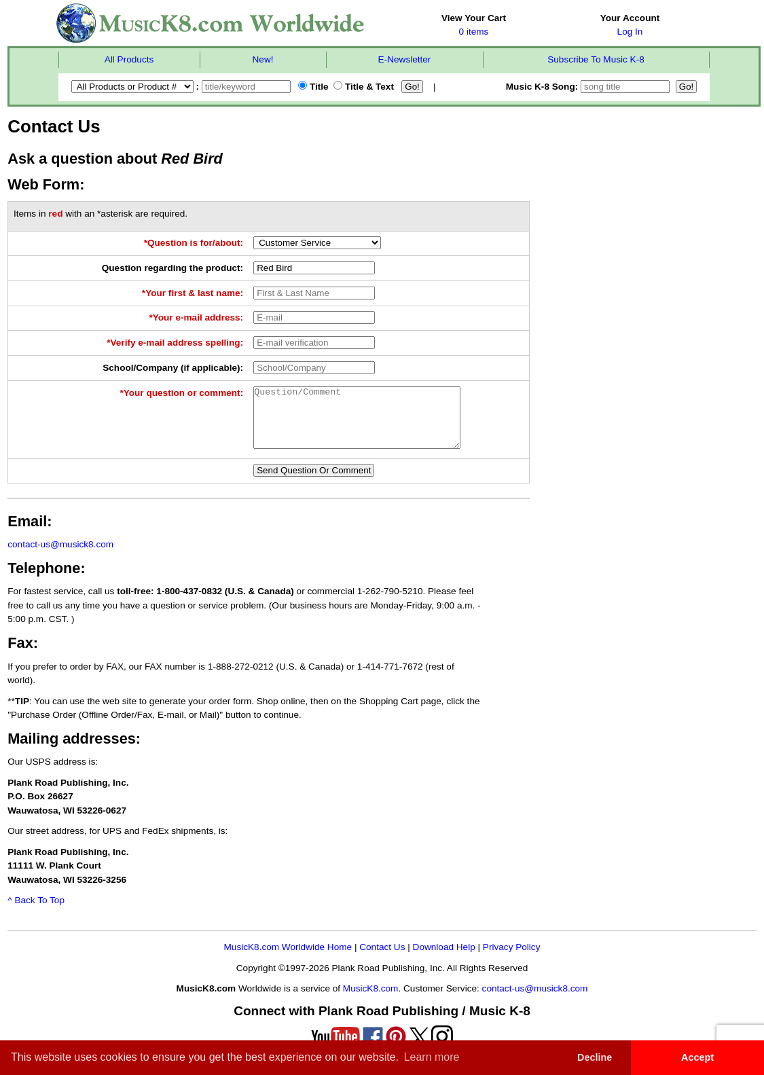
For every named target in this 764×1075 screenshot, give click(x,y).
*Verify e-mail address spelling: (175, 343)
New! (263, 59)
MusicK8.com (371, 1001)
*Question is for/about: (194, 243)
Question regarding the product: (172, 268)
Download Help (444, 959)
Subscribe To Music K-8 (595, 59)
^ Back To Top (36, 912)
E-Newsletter (404, 59)
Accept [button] (697, 1057)
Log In (630, 31)
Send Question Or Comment (314, 482)
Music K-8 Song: (589, 86)
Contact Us (382, 959)
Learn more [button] (432, 1057)
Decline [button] (594, 1057)
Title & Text (363, 86)
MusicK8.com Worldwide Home (288, 959)
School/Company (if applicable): (173, 368)
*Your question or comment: (181, 393)
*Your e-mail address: (196, 317)
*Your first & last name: (192, 293)
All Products (129, 59)
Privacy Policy (512, 959)
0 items (474, 31)
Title (313, 86)
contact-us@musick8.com (60, 556)
